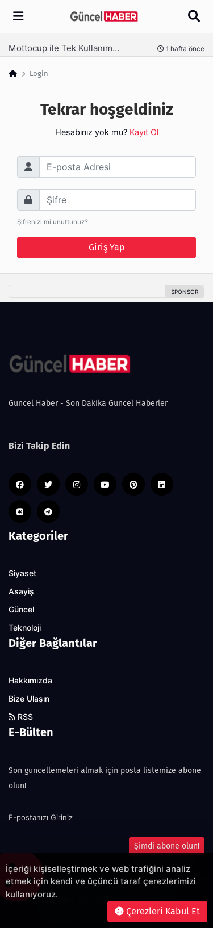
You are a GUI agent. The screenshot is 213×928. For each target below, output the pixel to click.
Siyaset (22, 573)
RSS (21, 716)
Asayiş (21, 591)
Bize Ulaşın (29, 698)
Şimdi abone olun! (166, 846)
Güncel (21, 609)
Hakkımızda (30, 680)
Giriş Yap (107, 247)
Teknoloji (25, 627)
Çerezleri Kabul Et (157, 911)
